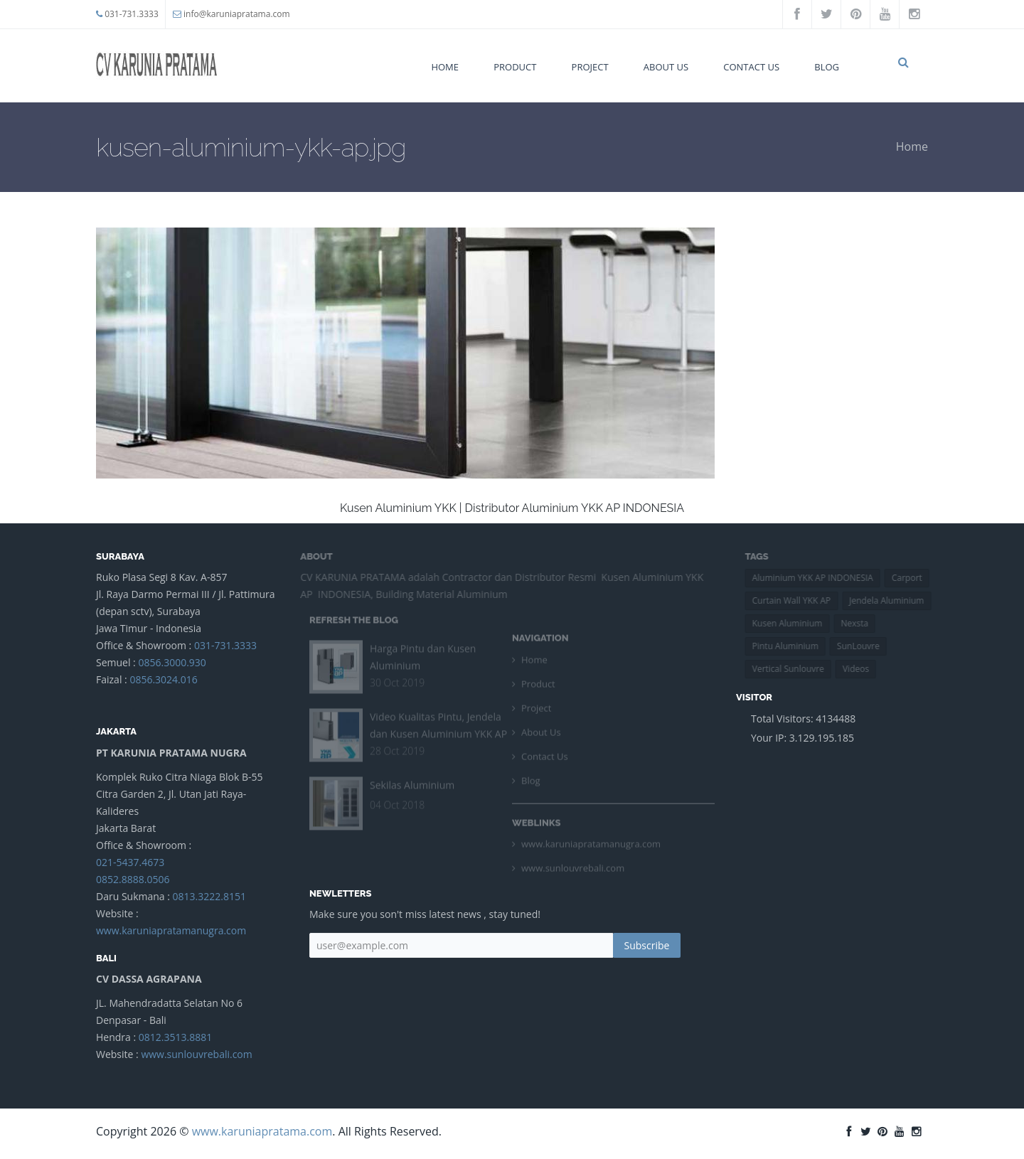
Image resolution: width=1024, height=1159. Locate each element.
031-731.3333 (132, 14)
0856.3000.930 (172, 662)
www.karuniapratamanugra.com (171, 930)
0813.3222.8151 (209, 896)
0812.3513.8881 (175, 1037)
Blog (826, 66)
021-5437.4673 (130, 862)
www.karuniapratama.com (262, 1131)
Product (515, 66)
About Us (666, 66)
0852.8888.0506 (132, 879)
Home (445, 66)
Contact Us (751, 66)
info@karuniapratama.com (236, 14)
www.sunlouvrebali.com (196, 1054)
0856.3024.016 (163, 679)
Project (590, 66)
